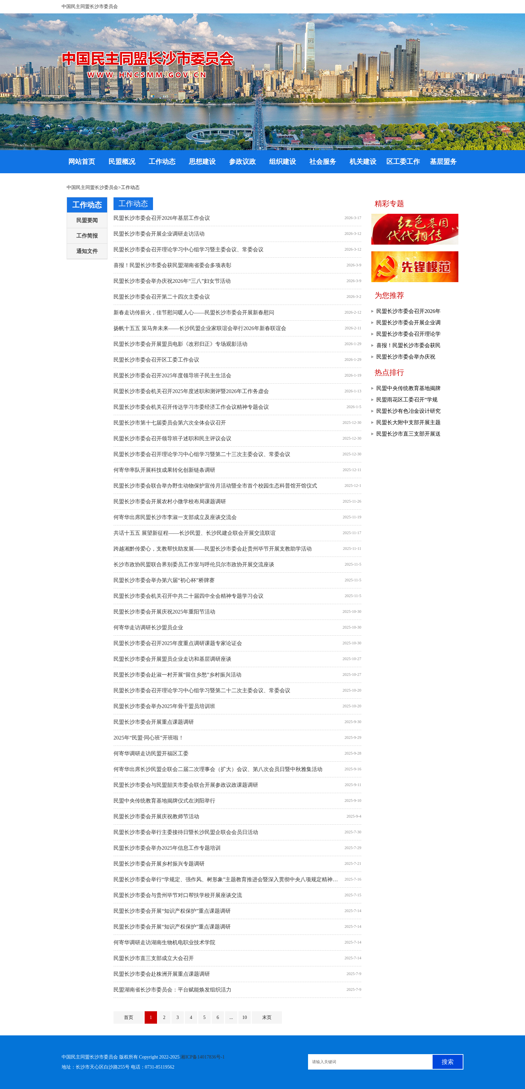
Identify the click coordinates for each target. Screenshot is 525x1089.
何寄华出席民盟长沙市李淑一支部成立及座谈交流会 (175, 517)
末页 (267, 1017)
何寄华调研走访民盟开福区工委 (151, 753)
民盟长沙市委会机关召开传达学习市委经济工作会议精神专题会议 (191, 407)
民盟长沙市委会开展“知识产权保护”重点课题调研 (172, 911)
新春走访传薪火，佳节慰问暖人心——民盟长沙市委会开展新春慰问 (194, 312)
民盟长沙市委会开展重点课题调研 (154, 722)
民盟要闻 (87, 220)
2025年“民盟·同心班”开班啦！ (149, 738)
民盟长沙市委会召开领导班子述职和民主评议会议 (172, 438)
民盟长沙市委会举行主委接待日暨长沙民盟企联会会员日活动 (186, 832)
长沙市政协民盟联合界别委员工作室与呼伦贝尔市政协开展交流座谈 (194, 564)
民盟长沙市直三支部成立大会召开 (154, 958)
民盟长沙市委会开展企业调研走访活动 (159, 234)
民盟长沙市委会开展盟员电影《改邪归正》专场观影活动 (180, 344)
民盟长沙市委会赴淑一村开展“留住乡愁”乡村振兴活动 (177, 675)
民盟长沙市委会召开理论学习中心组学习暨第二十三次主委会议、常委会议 (202, 454)
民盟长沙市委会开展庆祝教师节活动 (156, 816)
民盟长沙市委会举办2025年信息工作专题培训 (167, 848)
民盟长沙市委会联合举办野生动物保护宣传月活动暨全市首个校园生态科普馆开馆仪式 (215, 486)
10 (244, 1017)
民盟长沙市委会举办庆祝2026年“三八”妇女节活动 (172, 281)
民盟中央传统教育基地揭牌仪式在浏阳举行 (164, 801)
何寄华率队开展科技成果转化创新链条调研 (164, 470)
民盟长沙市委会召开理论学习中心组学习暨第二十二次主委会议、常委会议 (202, 690)
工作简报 (87, 236)
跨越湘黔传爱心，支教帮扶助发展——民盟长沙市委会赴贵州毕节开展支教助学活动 (213, 549)
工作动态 (87, 205)
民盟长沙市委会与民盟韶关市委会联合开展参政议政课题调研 (186, 785)
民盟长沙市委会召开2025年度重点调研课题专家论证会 (178, 643)
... (231, 1017)
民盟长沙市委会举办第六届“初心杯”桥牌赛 (164, 580)
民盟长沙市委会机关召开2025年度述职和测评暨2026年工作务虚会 (191, 391)
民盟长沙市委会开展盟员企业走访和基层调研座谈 (172, 659)
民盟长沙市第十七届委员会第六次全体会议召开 (170, 423)
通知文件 (87, 251)
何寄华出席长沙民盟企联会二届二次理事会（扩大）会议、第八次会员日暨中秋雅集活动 (218, 769)
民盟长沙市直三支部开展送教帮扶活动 (408, 435)
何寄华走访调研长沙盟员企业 (148, 627)
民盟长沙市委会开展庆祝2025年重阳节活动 (164, 612)
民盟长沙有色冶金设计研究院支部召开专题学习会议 (408, 412)
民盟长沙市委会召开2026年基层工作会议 (162, 218)
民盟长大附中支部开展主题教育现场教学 (408, 424)
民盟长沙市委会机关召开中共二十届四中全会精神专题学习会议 (189, 596)
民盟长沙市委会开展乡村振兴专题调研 (159, 864)
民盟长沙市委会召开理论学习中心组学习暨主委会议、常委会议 (189, 249)
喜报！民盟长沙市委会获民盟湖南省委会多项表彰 (172, 265)
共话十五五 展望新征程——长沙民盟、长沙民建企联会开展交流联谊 (195, 533)
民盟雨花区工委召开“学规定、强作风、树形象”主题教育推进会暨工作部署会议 (409, 401)
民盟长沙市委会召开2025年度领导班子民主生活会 (172, 375)
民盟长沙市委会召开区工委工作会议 (156, 360)
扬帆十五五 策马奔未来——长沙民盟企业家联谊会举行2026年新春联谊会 (200, 328)
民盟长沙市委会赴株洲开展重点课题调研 (162, 974)
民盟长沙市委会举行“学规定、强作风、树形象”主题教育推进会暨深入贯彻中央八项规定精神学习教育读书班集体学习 (227, 879)
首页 (128, 1017)
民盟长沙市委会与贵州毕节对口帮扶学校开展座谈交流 (178, 895)
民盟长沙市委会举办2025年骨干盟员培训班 (164, 706)
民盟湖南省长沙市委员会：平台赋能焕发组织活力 (172, 989)
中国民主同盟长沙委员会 (92, 187)
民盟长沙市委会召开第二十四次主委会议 (162, 297)
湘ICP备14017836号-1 (202, 1057)
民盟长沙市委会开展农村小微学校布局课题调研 (170, 501)
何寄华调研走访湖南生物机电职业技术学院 (164, 942)
